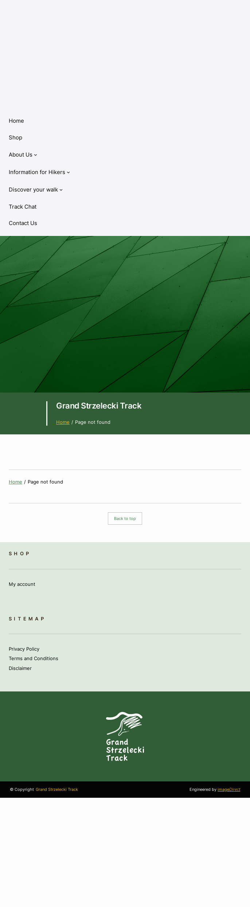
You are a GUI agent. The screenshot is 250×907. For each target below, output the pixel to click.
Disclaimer (20, 668)
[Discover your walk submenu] (36, 189)
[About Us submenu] (23, 154)
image (229, 789)
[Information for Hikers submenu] (39, 172)
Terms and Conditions (33, 658)
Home (16, 120)
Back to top (125, 518)
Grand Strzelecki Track (98, 405)
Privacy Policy (24, 649)
